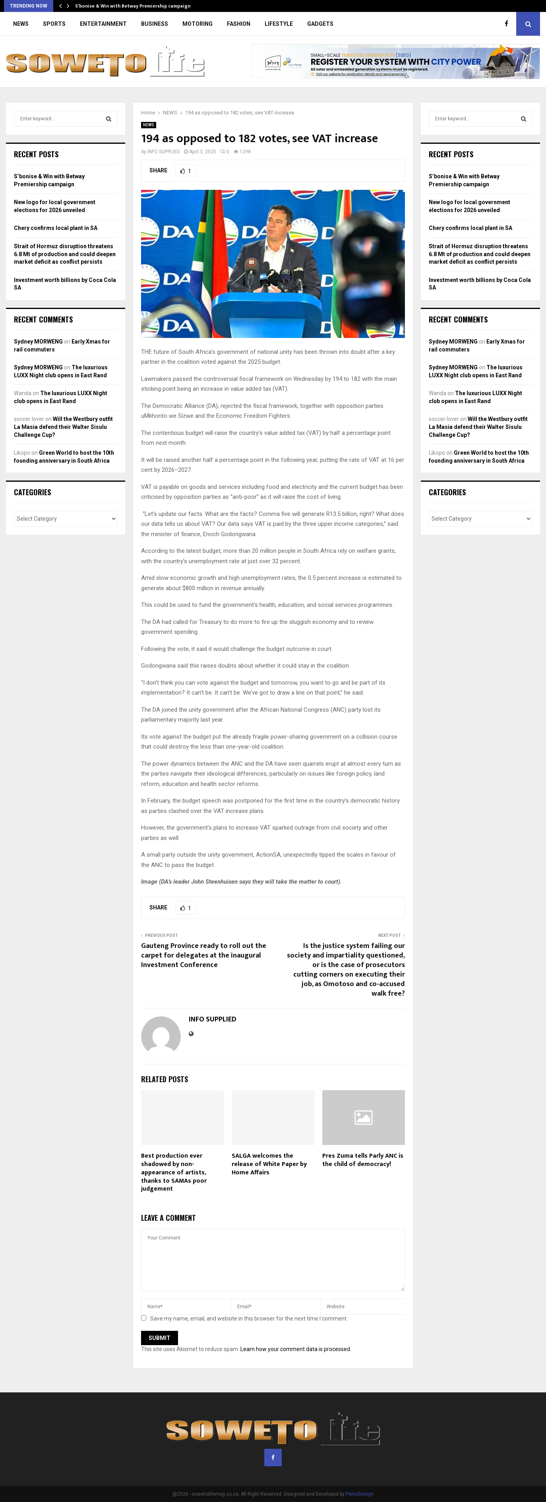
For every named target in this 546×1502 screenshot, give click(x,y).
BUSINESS (154, 24)
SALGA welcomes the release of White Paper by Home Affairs (269, 1164)
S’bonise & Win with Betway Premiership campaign (132, 6)
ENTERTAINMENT (103, 24)
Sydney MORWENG (38, 341)
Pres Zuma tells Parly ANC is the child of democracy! (362, 1160)
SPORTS (54, 24)
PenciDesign (360, 1494)
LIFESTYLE (279, 24)
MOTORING (197, 24)
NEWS (21, 24)
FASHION (238, 24)
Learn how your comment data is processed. (295, 1349)
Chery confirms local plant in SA (55, 228)
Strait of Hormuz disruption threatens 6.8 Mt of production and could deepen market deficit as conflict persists (65, 254)
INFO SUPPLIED (163, 151)
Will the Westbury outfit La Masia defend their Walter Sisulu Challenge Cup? (63, 427)
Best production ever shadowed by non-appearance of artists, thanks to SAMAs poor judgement (174, 1172)
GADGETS (320, 24)
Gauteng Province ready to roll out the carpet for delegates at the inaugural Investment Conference (203, 955)
